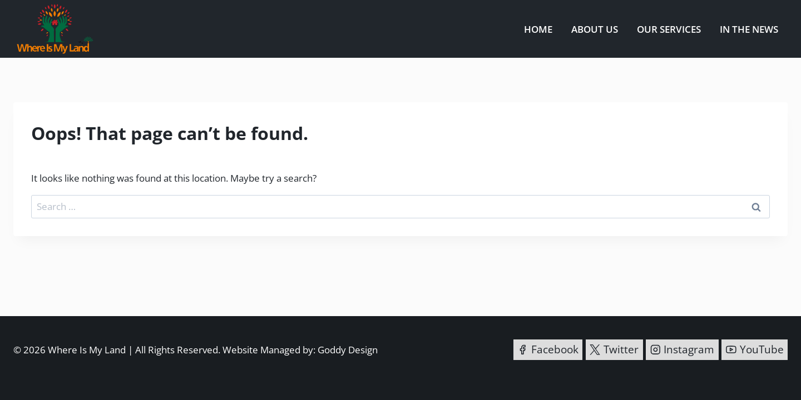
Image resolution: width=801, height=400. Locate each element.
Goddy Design (348, 349)
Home (538, 29)
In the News (749, 29)
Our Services (669, 29)
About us (594, 29)
